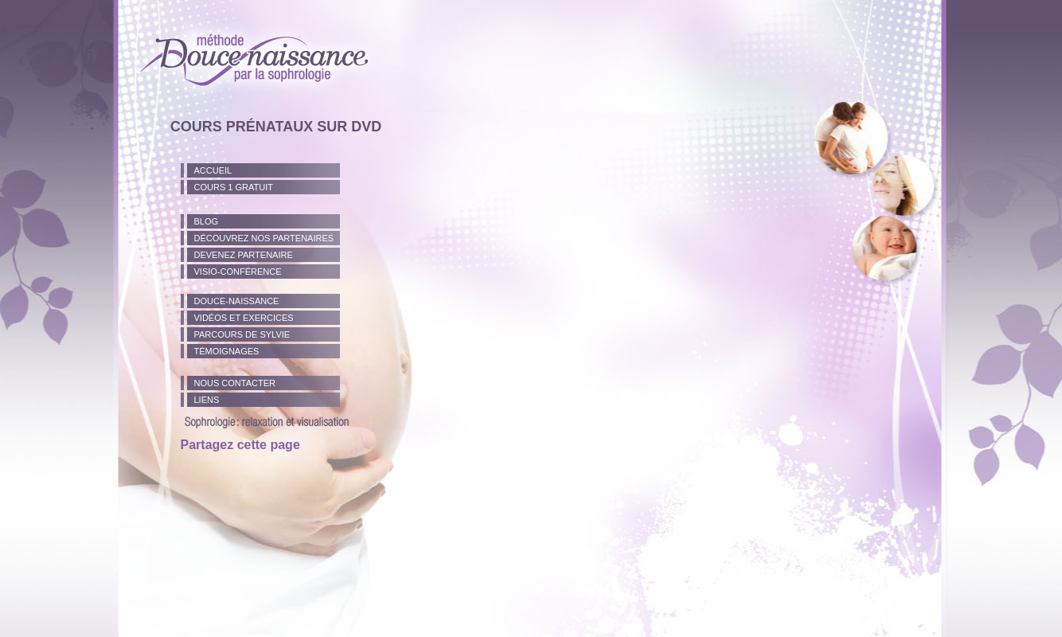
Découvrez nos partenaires (264, 238)
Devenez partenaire (243, 255)
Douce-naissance (236, 301)
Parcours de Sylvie (242, 334)
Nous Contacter (234, 383)
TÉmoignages (227, 351)
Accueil (213, 170)
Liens (207, 399)
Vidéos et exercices (244, 317)
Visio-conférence (238, 271)
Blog (206, 221)
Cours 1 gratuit (233, 187)
